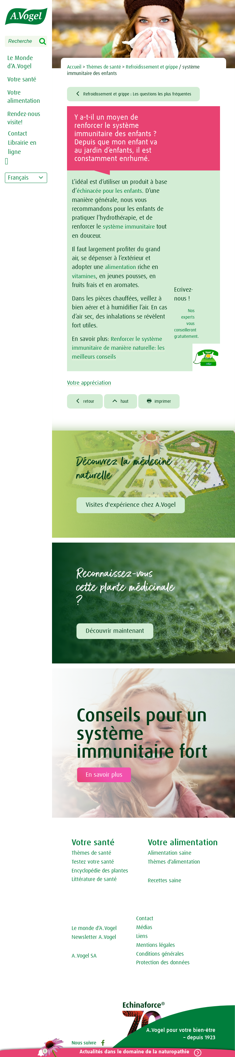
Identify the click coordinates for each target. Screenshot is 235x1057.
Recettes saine (164, 882)
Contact (144, 920)
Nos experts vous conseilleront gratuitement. (184, 325)
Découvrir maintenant (115, 632)
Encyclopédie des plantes (100, 872)
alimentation (121, 268)
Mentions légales (155, 946)
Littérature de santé (94, 881)
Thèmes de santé (91, 854)
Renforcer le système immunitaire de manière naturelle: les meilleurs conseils (120, 348)
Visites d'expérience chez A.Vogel (131, 506)
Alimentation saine (169, 854)
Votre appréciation (93, 383)
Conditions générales (160, 955)
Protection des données (163, 964)
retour (86, 402)
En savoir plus (104, 776)
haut (123, 402)
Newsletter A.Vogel (94, 939)
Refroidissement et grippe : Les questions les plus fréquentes (141, 94)
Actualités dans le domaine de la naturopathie (132, 1052)
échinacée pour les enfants (110, 192)
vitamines (84, 277)
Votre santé (21, 80)
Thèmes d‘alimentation (174, 863)
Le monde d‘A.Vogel (94, 930)
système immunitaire (131, 228)
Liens (142, 938)
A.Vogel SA (84, 957)
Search (46, 41)
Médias (144, 929)
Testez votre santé (93, 863)
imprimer (164, 402)
